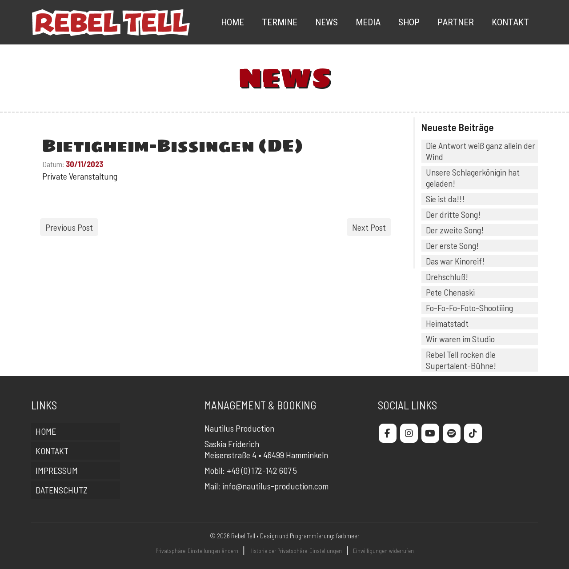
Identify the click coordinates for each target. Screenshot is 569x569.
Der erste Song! (452, 245)
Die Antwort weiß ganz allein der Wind (480, 151)
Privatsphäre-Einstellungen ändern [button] (197, 550)
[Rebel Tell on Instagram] (409, 433)
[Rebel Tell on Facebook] (388, 433)
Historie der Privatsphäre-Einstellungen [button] (295, 550)
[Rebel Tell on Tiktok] (473, 433)
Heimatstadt (447, 323)
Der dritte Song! (453, 214)
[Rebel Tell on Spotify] (452, 433)
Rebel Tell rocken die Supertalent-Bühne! (461, 360)
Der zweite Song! (455, 229)
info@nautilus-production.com (275, 486)
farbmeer (348, 536)
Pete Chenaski (450, 292)
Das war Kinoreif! (455, 261)
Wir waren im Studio (460, 338)
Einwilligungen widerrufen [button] (383, 550)
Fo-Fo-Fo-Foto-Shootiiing (469, 307)
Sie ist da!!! (445, 198)
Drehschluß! (447, 276)
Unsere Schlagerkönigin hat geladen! (473, 177)
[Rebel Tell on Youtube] (430, 433)
